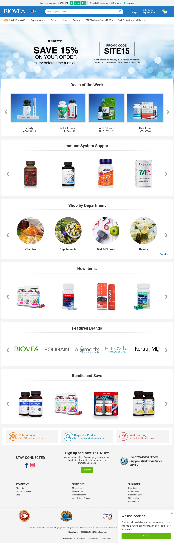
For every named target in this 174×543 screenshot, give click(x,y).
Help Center (133, 488)
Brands (54, 20)
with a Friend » (131, 20)
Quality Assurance (23, 491)
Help (134, 12)
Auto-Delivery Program (81, 498)
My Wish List (77, 491)
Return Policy (133, 502)
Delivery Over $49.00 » (99, 20)
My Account (77, 488)
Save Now (87, 470)
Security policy (106, 538)
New (65, 20)
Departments (38, 20)
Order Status (133, 491)
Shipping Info (133, 498)
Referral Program (79, 495)
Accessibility (67, 538)
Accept (146, 536)
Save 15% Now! (14, 20)
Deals (76, 20)
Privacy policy (93, 538)
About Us (20, 488)
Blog (18, 495)
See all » (164, 254)
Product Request (135, 495)
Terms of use (81, 538)
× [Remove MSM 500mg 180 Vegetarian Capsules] (172, 513)
